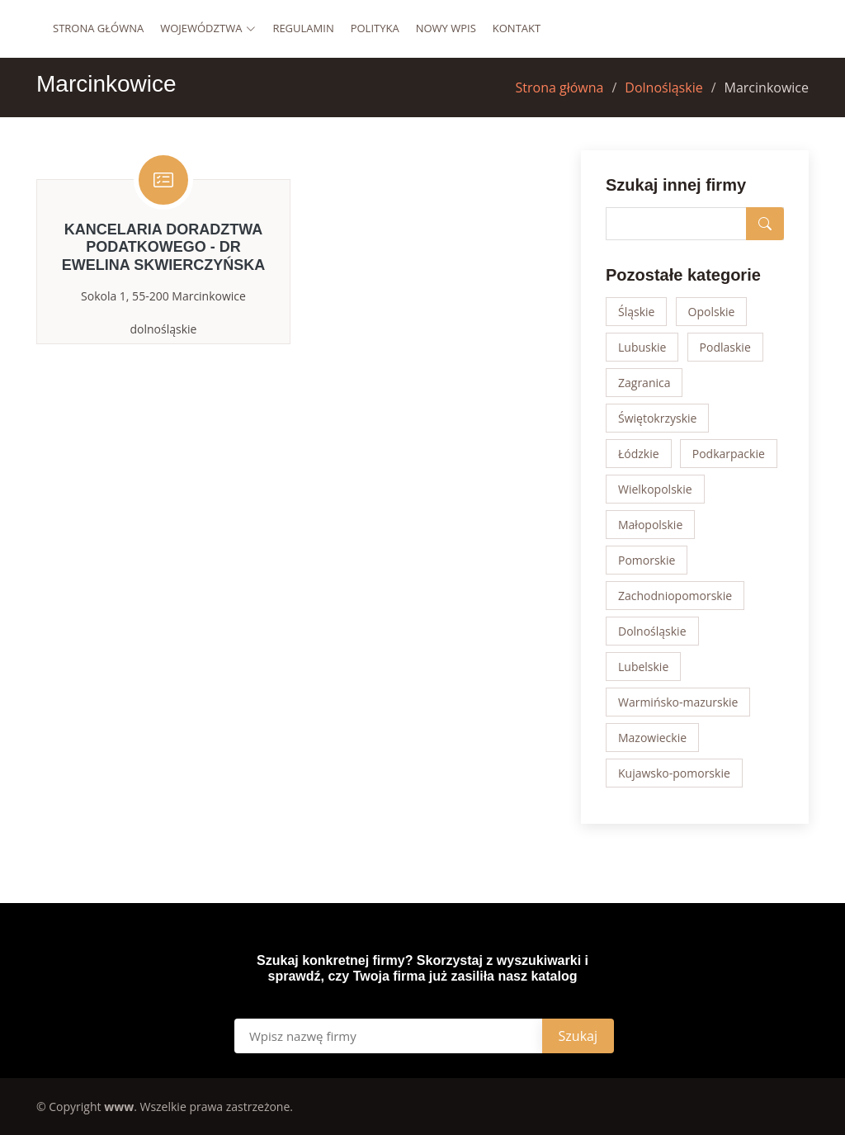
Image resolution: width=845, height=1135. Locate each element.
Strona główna (98, 28)
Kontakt (517, 28)
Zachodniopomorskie (675, 595)
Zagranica (644, 382)
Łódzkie (638, 453)
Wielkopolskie (655, 489)
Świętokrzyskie (657, 418)
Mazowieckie (652, 737)
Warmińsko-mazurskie (678, 702)
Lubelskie (643, 666)
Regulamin (302, 28)
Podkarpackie (728, 453)
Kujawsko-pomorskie (674, 773)
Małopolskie (650, 524)
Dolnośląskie (663, 87)
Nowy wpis (446, 28)
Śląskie (636, 311)
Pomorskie (646, 560)
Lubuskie (642, 347)
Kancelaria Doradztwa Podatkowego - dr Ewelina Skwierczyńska (163, 247)
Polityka (375, 28)
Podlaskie (725, 347)
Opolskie (711, 311)
